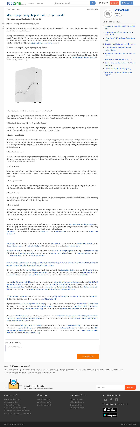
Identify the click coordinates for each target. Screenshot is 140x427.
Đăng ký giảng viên (76, 399)
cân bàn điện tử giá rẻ (67, 270)
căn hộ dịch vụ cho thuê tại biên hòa (58, 287)
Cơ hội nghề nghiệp (44, 402)
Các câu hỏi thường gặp (12, 399)
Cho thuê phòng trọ (34, 373)
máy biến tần (44, 231)
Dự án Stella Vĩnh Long (32, 333)
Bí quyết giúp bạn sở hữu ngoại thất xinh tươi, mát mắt (119, 33)
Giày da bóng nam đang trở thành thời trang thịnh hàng (120, 64)
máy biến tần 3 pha (34, 246)
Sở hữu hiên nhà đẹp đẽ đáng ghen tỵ (118, 69)
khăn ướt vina (60, 231)
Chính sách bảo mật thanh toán (15, 408)
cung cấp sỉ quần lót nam (45, 265)
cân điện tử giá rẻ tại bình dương (86, 306)
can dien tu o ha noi (37, 255)
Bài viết (31, 3)
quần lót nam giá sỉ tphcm (16, 263)
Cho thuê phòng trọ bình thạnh (15, 373)
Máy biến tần (11, 243)
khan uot (12, 234)
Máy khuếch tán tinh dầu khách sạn (81, 224)
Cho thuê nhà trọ (49, 373)
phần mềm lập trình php (13, 370)
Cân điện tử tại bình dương (34, 309)
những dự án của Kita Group (31, 325)
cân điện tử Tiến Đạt (36, 275)
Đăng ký (114, 3)
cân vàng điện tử (88, 270)
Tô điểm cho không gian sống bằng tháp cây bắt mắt (120, 55)
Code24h (100, 370)
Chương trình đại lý (76, 405)
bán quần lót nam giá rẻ (28, 265)
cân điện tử (12, 275)
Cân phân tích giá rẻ (13, 251)
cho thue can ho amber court (37, 289)
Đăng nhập (103, 3)
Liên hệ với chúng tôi (44, 405)
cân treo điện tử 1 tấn (63, 316)
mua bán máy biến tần (84, 243)
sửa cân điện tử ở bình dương (69, 309)
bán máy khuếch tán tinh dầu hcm (83, 57)
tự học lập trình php (67, 370)
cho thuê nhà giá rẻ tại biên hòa (60, 284)
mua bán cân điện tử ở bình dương (31, 304)
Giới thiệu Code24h (43, 399)
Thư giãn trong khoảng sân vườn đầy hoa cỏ (120, 44)
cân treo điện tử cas (33, 318)
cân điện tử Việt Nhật (49, 299)
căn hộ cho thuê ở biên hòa (21, 282)
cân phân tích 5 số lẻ (58, 253)
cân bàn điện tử (31, 270)
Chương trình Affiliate (77, 408)
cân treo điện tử (86, 272)
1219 (116, 16)
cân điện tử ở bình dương (46, 306)
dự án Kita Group (25, 328)
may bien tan (55, 243)
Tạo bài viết (127, 3)
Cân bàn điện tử (12, 296)
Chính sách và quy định (12, 405)
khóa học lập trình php (50, 370)
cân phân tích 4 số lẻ (27, 253)
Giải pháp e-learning (77, 402)
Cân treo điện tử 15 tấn (20, 321)
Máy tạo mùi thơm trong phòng (41, 43)
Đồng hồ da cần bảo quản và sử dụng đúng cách (120, 39)
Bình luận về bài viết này (13, 342)
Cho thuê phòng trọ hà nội (114, 370)
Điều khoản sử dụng (11, 402)
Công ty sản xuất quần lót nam (78, 263)
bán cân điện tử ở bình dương (87, 304)
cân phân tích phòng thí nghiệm (62, 251)
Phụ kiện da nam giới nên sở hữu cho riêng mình (120, 27)
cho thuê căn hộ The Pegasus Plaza (62, 289)
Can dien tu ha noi (84, 253)
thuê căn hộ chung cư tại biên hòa (67, 282)
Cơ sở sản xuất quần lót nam (56, 263)
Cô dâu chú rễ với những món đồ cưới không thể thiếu (118, 49)
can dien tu (84, 275)
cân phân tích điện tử (41, 272)
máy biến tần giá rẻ (72, 246)
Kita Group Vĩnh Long (66, 328)
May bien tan (11, 231)
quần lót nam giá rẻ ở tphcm (35, 263)
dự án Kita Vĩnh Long (73, 325)
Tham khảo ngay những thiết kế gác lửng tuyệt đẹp (119, 73)
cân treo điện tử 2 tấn (79, 316)
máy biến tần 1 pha (15, 246)
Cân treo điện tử (21, 316)
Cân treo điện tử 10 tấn (78, 318)
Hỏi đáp (40, 3)
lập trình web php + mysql (32, 370)
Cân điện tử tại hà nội (14, 255)
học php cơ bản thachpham (85, 370)
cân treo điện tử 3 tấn (18, 318)
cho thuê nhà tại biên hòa (15, 287)
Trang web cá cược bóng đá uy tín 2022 (118, 59)
